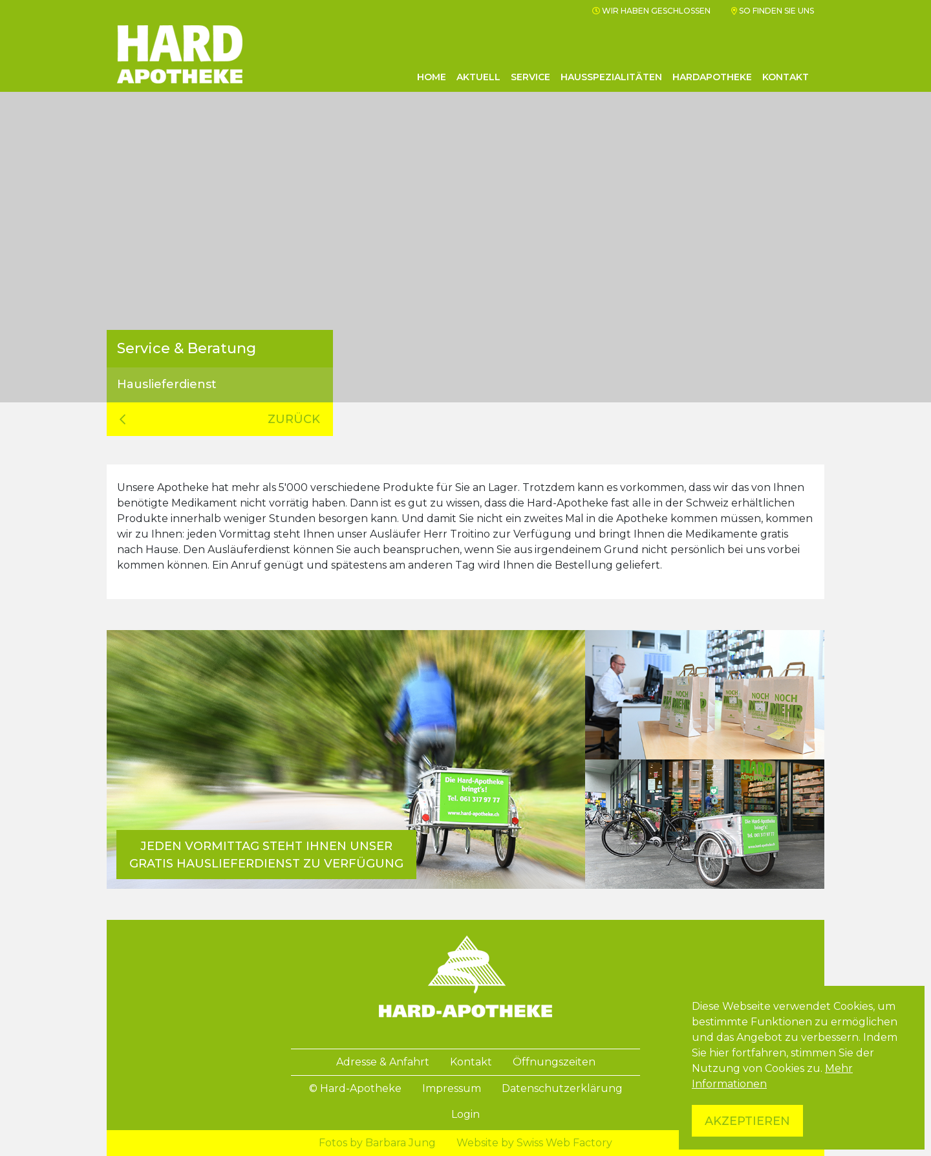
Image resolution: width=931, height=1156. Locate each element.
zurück (220, 419)
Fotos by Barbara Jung (377, 1143)
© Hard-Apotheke (355, 1088)
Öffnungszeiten (554, 1062)
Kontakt (471, 1062)
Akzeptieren (747, 1121)
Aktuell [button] (478, 77)
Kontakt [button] (785, 77)
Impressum (451, 1088)
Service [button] (530, 77)
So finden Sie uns (772, 11)
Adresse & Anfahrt (382, 1062)
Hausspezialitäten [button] (611, 77)
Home (431, 77)
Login (465, 1114)
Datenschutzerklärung (562, 1088)
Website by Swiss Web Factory (534, 1143)
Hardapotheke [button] (712, 77)
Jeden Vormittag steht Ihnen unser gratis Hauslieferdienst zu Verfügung (266, 855)
